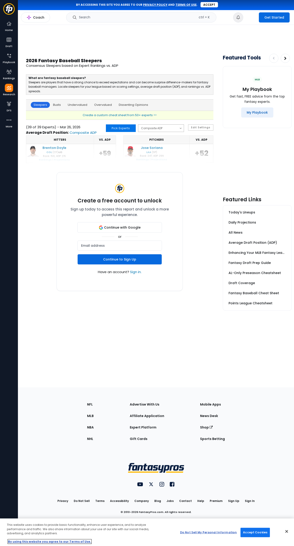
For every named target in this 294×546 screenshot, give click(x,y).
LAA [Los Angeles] (148, 152)
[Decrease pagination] (273, 58)
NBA (90, 427)
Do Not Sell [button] (82, 501)
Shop (206, 427)
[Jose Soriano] (130, 156)
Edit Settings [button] (200, 127)
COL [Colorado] (49, 152)
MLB (90, 416)
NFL (90, 404)
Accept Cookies (255, 532)
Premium (216, 501)
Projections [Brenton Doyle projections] (62, 160)
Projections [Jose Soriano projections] (159, 159)
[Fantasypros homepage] (9, 11)
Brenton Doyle (54, 148)
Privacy (62, 501)
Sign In (250, 501)
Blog (157, 501)
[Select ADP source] (161, 128)
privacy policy (155, 5)
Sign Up (233, 501)
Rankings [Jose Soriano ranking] (142, 159)
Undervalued (77, 105)
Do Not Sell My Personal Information (208, 532)
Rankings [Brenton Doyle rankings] (45, 160)
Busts (57, 105)
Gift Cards (138, 439)
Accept (209, 5)
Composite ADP (83, 132)
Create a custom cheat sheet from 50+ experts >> (120, 115)
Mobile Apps (210, 404)
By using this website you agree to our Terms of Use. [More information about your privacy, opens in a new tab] (49, 541)
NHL (90, 439)
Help (200, 501)
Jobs (170, 501)
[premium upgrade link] (251, 17)
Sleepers (40, 105)
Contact (185, 501)
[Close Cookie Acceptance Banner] (287, 531)
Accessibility (119, 501)
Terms (100, 501)
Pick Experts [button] (121, 128)
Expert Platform (143, 427)
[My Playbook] (257, 112)
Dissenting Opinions (133, 105)
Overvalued (103, 105)
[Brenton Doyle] (33, 156)
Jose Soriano (152, 148)
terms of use (186, 5)
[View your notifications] (238, 17)
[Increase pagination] (285, 58)
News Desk (209, 416)
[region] (147, 532)
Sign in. (135, 271)
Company (141, 501)
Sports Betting (212, 439)
